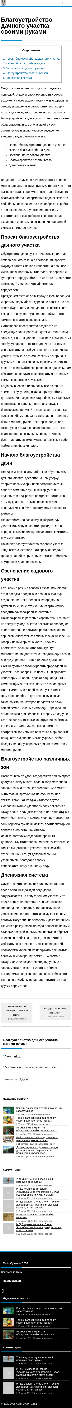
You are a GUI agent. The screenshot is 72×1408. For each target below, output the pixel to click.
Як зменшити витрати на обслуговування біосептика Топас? (36, 1129)
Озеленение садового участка (24, 68)
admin (17, 1056)
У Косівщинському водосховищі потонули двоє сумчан (34, 1180)
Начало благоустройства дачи (24, 63)
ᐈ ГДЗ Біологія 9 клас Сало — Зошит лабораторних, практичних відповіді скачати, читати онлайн (37, 1204)
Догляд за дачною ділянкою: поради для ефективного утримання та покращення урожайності (37, 1150)
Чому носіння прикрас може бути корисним (35, 1216)
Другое (24, 1079)
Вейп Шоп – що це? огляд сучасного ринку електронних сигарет (37, 1139)
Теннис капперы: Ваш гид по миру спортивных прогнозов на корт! (36, 1119)
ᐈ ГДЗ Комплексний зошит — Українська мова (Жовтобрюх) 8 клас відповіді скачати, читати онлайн (37, 1191)
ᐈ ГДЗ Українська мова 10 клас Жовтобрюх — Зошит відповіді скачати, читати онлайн (39, 1227)
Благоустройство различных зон (25, 73)
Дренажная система (17, 77)
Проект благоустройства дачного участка (31, 58)
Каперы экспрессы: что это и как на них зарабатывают (39, 1109)
